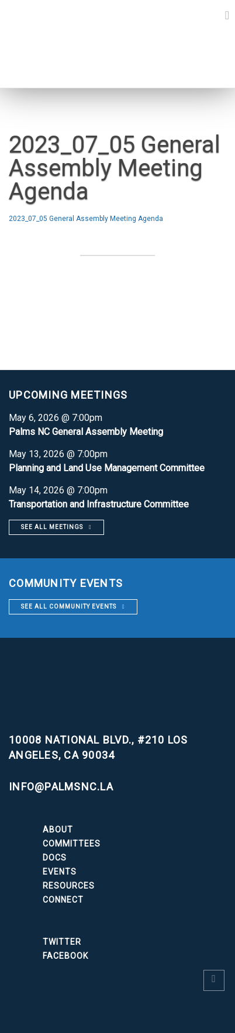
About (58, 829)
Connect (63, 899)
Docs (55, 857)
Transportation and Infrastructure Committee (99, 504)
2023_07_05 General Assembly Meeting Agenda (86, 219)
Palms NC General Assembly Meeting (86, 431)
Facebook (65, 956)
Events (60, 871)
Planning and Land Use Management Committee (107, 468)
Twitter (62, 941)
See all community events (68, 606)
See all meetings (52, 527)
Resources (69, 885)
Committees (72, 843)
